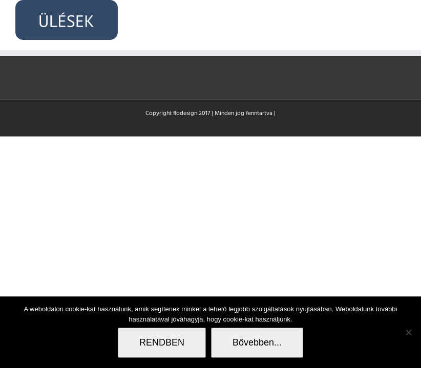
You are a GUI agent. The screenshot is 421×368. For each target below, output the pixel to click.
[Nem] (408, 332)
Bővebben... (257, 342)
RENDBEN (161, 342)
